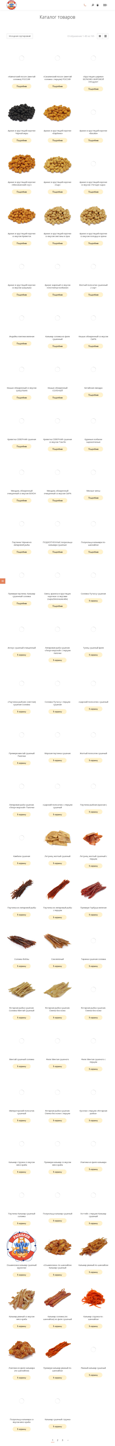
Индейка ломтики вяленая (21, 252)
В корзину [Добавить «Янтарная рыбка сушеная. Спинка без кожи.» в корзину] (57, 811)
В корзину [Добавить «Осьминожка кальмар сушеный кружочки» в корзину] (21, 1068)
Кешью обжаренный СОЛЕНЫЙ (57, 277)
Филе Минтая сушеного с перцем (93, 854)
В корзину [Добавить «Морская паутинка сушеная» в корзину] (57, 554)
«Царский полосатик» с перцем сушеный (57, 599)
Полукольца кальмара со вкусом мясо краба (22, 1214)
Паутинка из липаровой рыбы (21, 701)
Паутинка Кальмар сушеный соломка (21, 1008)
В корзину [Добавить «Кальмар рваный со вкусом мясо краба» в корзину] (21, 1119)
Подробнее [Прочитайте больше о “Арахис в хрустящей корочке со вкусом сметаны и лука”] (57, 215)
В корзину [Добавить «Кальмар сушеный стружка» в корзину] (57, 1192)
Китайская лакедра (93, 276)
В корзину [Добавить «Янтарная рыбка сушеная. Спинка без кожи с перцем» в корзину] (57, 914)
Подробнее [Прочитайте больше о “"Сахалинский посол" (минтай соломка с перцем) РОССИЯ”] (57, 58)
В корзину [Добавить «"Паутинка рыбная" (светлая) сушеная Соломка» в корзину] (21, 505)
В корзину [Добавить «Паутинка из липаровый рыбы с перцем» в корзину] (57, 711)
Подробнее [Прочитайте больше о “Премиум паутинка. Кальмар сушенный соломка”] (22, 379)
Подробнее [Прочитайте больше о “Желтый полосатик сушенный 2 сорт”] (93, 238)
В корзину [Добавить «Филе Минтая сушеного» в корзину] (57, 832)
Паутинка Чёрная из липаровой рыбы (21, 347)
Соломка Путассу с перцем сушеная (57, 496)
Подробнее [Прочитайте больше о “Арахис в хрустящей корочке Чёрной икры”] (22, 112)
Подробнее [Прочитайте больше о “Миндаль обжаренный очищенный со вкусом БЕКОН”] (22, 332)
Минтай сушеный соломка (21, 824)
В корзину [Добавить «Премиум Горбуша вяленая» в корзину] (93, 708)
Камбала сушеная (21, 649)
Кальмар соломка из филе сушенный (57, 253)
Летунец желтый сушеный (57, 649)
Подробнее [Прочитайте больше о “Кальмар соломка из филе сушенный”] (57, 262)
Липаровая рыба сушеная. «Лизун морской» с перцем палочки (58, 421)
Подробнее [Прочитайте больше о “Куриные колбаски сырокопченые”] (93, 309)
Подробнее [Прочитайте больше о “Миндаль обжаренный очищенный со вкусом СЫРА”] (57, 332)
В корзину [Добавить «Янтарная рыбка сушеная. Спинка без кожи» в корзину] (93, 811)
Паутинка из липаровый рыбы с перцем (57, 702)
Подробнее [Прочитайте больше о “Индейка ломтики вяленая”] (22, 259)
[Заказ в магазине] (20, 36)
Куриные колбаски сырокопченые (93, 300)
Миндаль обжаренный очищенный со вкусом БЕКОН (21, 324)
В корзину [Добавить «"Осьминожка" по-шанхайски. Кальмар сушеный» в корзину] (57, 1068)
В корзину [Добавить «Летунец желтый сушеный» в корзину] (57, 656)
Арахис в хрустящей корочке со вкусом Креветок (21, 207)
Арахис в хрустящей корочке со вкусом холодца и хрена (93, 207)
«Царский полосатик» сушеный (93, 495)
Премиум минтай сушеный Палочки (22, 548)
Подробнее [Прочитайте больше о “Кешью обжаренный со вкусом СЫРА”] (93, 262)
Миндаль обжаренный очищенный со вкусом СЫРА (57, 324)
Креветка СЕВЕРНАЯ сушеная (21, 299)
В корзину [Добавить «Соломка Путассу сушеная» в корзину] (93, 405)
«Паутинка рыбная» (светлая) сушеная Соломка (22, 496)
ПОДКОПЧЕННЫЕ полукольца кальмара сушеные (57, 347)
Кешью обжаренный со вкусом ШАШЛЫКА (21, 277)
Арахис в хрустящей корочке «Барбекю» (57, 104)
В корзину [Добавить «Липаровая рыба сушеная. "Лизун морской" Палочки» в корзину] (21, 608)
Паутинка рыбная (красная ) (93, 598)
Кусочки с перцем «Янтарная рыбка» (93, 905)
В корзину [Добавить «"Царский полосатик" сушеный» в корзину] (93, 502)
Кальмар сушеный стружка (57, 1184)
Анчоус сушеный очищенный (22, 418)
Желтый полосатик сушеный (93, 518)
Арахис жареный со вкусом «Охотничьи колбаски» (57, 230)
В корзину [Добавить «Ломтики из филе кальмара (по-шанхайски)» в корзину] (21, 1171)
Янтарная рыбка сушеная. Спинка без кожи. (57, 802)
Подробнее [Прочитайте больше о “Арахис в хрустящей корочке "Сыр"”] (57, 164)
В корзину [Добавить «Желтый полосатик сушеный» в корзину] (93, 526)
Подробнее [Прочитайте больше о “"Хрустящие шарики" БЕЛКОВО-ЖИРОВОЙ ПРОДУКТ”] (93, 61)
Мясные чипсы (93, 322)
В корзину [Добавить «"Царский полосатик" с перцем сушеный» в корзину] (57, 608)
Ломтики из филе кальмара (93, 955)
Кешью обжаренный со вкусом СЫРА (93, 253)
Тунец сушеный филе (93, 446)
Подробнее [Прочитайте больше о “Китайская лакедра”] (93, 283)
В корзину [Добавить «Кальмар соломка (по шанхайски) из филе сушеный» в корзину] (57, 1119)
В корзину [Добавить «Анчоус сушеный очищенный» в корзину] (21, 425)
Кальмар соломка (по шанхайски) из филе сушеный (57, 1111)
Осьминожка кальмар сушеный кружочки (22, 1059)
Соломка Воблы (21, 752)
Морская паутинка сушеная (57, 546)
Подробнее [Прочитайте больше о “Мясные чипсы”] (93, 330)
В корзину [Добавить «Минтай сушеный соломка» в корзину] (21, 832)
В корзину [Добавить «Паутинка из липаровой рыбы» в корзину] (21, 708)
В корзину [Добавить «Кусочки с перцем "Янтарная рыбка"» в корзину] (93, 914)
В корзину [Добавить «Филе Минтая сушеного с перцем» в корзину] (93, 862)
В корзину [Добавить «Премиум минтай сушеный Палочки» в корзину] (21, 556)
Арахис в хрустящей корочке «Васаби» (93, 76)
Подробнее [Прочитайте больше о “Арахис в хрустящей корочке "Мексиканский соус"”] (22, 164)
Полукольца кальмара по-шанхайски (93, 347)
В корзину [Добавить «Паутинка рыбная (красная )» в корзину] (93, 605)
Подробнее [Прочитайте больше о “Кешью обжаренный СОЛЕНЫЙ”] (57, 285)
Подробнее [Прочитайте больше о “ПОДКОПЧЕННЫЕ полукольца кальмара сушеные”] (57, 356)
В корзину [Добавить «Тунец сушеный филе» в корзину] (93, 453)
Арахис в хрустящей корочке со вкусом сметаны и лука (57, 207)
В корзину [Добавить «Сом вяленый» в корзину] (57, 759)
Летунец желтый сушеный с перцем (93, 651)
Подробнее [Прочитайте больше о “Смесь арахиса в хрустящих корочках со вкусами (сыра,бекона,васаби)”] (57, 382)
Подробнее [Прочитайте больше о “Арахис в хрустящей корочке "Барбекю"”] (57, 112)
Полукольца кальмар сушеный (57, 979)
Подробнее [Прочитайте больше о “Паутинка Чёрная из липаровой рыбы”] (22, 356)
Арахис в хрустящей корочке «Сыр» (57, 155)
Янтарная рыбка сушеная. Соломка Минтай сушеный (21, 802)
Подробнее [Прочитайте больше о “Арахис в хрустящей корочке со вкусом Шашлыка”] (22, 238)
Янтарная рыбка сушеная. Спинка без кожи (93, 802)
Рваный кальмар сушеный (93, 1133)
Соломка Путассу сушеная (93, 397)
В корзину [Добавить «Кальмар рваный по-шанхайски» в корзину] (93, 1065)
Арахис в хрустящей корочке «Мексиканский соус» (21, 155)
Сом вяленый (57, 752)
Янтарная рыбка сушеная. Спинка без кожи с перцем (57, 905)
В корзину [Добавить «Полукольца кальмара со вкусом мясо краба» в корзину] (21, 1222)
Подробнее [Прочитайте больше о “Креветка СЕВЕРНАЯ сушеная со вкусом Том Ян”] (57, 309)
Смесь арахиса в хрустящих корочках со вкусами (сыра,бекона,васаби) (57, 372)
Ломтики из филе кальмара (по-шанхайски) (22, 1162)
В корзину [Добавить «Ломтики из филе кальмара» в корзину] (93, 962)
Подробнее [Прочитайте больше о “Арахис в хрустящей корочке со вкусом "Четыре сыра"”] (93, 136)
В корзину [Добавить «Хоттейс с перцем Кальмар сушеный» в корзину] (93, 989)
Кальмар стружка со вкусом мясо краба (22, 957)
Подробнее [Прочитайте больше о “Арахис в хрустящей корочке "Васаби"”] (93, 84)
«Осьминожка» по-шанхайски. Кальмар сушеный (57, 1059)
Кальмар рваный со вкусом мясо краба (21, 1111)
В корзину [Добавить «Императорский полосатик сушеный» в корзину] (21, 914)
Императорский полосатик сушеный (21, 905)
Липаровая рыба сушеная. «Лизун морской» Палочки (21, 599)
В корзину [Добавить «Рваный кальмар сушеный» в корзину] (93, 1140)
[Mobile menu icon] (105, 5)
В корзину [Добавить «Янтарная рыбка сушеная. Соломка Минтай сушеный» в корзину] (21, 811)
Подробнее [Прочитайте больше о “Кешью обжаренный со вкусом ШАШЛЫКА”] (22, 285)
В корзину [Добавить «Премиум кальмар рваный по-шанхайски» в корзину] (57, 1171)
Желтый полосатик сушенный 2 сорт (93, 230)
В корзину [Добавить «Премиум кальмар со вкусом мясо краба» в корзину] (57, 965)
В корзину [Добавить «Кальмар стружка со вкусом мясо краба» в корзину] (21, 965)
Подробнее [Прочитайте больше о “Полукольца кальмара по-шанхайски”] (93, 356)
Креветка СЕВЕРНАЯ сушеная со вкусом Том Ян (57, 300)
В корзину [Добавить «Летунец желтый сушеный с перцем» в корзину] (93, 659)
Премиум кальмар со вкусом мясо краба (57, 957)
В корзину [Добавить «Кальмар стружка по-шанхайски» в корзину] (93, 1119)
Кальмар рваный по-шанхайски (93, 1058)
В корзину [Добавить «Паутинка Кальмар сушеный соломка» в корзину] (21, 1017)
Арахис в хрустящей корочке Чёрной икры (21, 104)
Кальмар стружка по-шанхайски (93, 1111)
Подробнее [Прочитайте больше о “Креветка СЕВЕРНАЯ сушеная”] (22, 306)
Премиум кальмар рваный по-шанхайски (57, 1162)
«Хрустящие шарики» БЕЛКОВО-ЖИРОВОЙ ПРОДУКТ (93, 51)
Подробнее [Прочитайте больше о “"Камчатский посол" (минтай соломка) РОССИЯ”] (22, 58)
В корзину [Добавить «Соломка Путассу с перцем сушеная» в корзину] (57, 505)
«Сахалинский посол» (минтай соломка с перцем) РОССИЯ (57, 50)
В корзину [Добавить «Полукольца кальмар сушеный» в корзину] (57, 986)
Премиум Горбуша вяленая (93, 701)
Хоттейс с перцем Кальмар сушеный (93, 980)
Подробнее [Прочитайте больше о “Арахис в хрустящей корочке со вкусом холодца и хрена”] (93, 215)
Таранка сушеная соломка (93, 724)
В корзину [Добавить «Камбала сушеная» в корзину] (21, 656)
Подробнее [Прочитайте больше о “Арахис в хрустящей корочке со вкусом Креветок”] (22, 215)
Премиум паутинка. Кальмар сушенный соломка (21, 371)
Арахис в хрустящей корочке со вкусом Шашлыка (21, 230)
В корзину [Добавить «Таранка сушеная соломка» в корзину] (93, 731)
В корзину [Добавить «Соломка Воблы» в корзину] (21, 759)
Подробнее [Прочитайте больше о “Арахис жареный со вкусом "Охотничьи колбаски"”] (57, 238)
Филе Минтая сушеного (57, 824)
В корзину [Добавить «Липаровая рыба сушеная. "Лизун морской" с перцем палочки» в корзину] (57, 431)
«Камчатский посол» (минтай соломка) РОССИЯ (21, 50)
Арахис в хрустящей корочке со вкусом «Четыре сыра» (93, 127)
